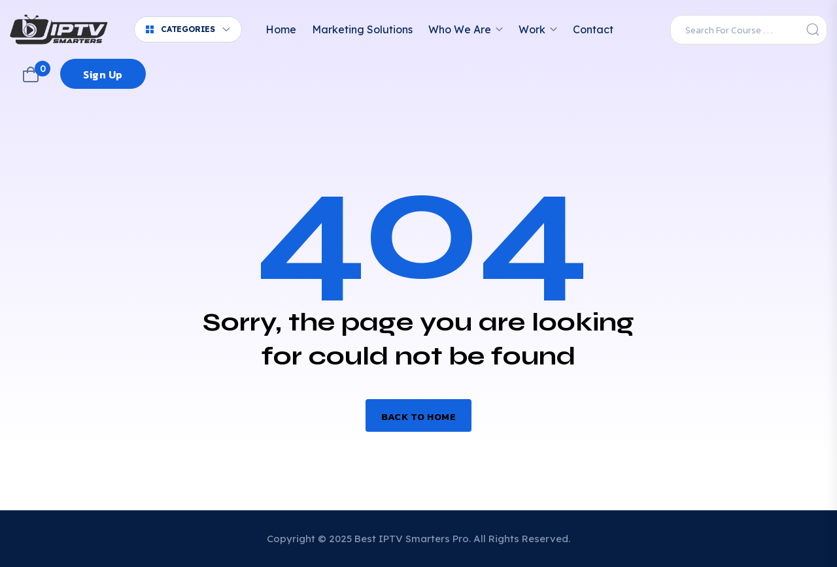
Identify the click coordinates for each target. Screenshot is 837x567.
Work (532, 29)
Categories (180, 29)
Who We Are (459, 29)
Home (280, 29)
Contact (593, 29)
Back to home (418, 416)
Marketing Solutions (362, 29)
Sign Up (103, 74)
